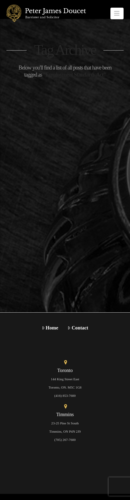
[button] (117, 13)
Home (50, 327)
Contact (78, 327)
